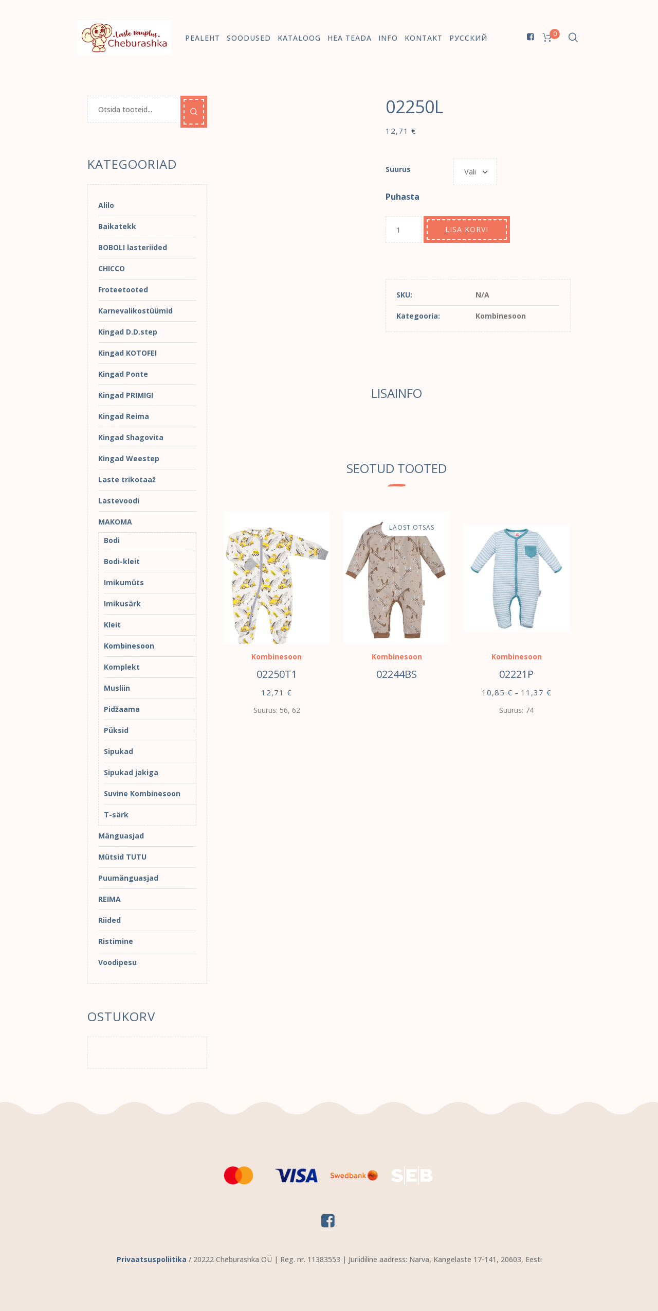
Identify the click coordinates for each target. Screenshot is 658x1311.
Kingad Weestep (128, 458)
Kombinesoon (501, 316)
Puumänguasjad (128, 878)
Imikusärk (122, 603)
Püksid (116, 730)
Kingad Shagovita (130, 437)
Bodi (112, 540)
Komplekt (122, 667)
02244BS (396, 674)
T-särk (116, 814)
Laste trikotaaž (127, 479)
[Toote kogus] (404, 229)
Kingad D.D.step (127, 332)
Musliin (117, 688)
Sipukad (118, 751)
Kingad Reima (123, 416)
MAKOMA (115, 522)
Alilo (106, 205)
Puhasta (402, 196)
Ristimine (115, 941)
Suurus (398, 169)
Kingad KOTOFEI (127, 353)
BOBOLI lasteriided (132, 247)
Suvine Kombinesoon (142, 793)
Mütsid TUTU (122, 857)
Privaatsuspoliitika (152, 1259)
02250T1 (277, 674)
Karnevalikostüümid (135, 311)
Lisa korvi (466, 229)
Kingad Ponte (123, 374)
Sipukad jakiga (131, 772)
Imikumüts (124, 582)
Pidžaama (122, 709)
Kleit (112, 625)
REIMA (109, 899)
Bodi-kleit (122, 561)
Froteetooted (123, 289)
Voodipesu (117, 962)
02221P (516, 674)
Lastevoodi (118, 500)
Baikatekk (117, 226)
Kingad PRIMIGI (125, 395)
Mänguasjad (121, 836)
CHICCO (111, 268)
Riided (109, 920)
